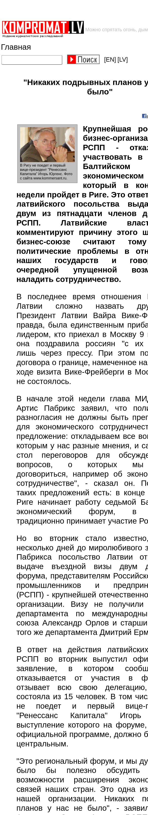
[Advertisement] (72, 10)
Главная (16, 47)
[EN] (110, 59)
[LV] (122, 59)
